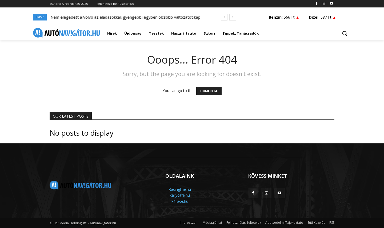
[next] (232, 17)
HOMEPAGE (209, 91)
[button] (344, 33)
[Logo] (66, 33)
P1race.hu (179, 201)
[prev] (224, 17)
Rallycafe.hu (179, 195)
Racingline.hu (180, 189)
